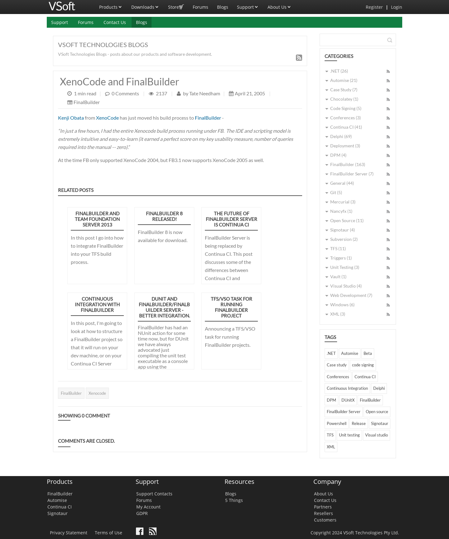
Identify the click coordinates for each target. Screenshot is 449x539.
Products (111, 5)
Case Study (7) (343, 89)
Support (248, 5)
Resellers (323, 513)
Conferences (338, 376)
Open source (377, 411)
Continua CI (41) (346, 127)
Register (374, 7)
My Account (148, 507)
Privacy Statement (68, 533)
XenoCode (107, 118)
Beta (368, 353)
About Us (280, 5)
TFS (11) (338, 248)
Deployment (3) (345, 145)
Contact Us (115, 22)
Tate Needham (204, 93)
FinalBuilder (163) (347, 164)
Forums (200, 7)
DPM (331, 400)
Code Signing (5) (345, 108)
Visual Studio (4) (346, 286)
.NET (331, 353)
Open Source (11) (347, 220)
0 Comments (125, 93)
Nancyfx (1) (341, 211)
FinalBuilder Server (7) (352, 173)
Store (176, 5)
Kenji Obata (71, 118)
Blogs (222, 7)
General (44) (342, 183)
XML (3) (337, 314)
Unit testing (349, 434)
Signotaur (379, 423)
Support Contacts (154, 494)
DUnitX (348, 400)
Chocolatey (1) (344, 99)
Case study (337, 364)
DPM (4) (338, 155)
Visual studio (376, 434)
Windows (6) (342, 304)
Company (327, 481)
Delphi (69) (341, 136)
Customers (325, 520)
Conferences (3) (345, 117)
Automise (349, 353)
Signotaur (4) (342, 229)
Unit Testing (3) (344, 267)
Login (396, 7)
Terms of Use (108, 533)
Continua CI (365, 376)
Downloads (145, 5)
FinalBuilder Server (343, 411)
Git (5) (336, 192)
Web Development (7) (351, 295)
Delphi (379, 388)
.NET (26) (339, 71)
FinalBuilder (87, 102)
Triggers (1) (341, 257)
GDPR (142, 513)
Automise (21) (343, 80)
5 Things (234, 500)
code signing (363, 364)
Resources (239, 481)
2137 (162, 93)
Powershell (336, 423)
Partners (323, 507)
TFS (330, 434)
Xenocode (97, 393)
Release (359, 423)
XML (331, 446)
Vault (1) (338, 276)
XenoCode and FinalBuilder (119, 81)
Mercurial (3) (342, 201)
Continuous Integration (347, 388)
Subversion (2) (344, 239)
